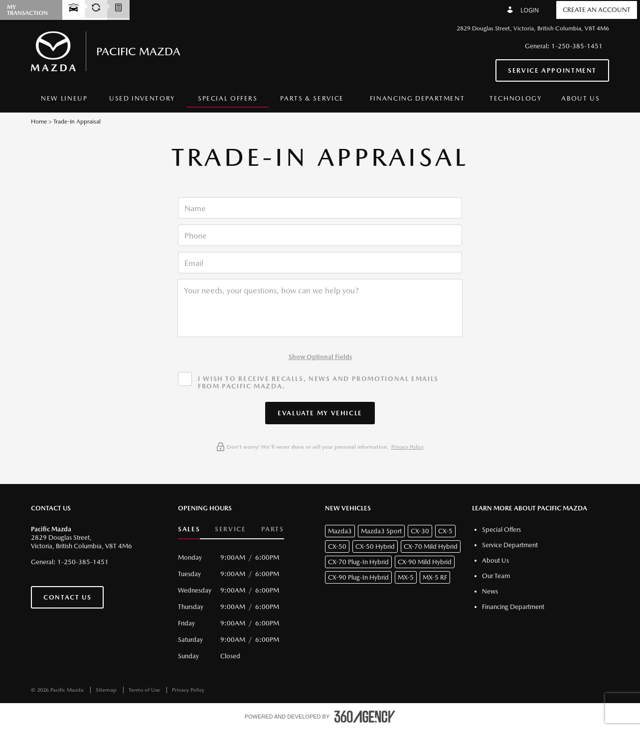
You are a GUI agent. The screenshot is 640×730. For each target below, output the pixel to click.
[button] (320, 413)
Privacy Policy (407, 447)
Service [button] (230, 529)
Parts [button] (272, 529)
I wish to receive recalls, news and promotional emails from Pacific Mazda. (318, 382)
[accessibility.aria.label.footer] (364, 717)
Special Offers (228, 98)
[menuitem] (64, 99)
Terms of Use (145, 690)
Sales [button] (189, 529)
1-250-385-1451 (577, 46)
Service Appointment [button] (552, 70)
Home (39, 121)
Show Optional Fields (320, 357)
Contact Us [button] (67, 597)
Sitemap (107, 690)
